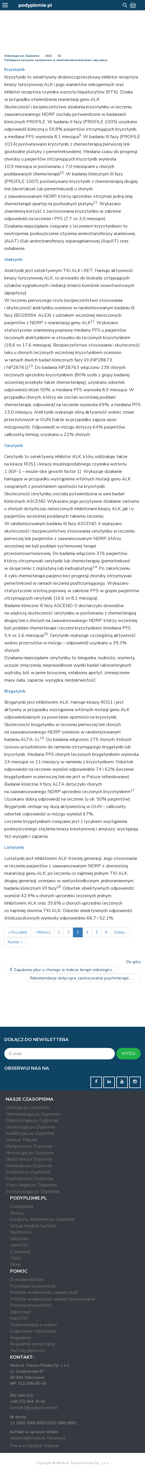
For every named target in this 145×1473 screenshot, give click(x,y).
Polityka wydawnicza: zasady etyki (44, 1292)
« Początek (17, 932)
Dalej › (120, 932)
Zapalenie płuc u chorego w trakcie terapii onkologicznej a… (64, 970)
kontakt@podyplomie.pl (33, 1408)
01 (59, 56)
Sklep (15, 1264)
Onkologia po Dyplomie (21, 56)
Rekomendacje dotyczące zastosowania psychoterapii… (84, 978)
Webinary (19, 1239)
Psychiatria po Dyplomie (30, 1178)
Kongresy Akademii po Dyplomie (42, 1219)
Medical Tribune (21, 1140)
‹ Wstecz (42, 932)
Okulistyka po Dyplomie (29, 1159)
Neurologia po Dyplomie (30, 1153)
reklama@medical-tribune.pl (37, 1438)
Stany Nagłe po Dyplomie (31, 1185)
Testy (16, 1258)
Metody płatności (27, 1350)
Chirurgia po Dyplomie (27, 1107)
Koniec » (15, 942)
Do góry (133, 962)
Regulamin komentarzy (32, 1344)
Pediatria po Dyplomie (28, 1172)
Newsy (17, 1213)
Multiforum (21, 1232)
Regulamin (20, 1338)
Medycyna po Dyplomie (29, 1146)
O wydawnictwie (26, 1279)
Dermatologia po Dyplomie (33, 1114)
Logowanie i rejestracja (33, 1331)
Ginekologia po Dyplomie (30, 1127)
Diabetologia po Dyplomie (32, 1120)
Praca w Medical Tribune (34, 1446)
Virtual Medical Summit (33, 1226)
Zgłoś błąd (20, 1312)
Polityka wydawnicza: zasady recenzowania (52, 1299)
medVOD (19, 1245)
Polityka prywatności (30, 1305)
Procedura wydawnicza (32, 1286)
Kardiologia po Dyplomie (30, 1133)
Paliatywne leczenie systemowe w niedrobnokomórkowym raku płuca (55, 60)
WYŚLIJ (128, 1053)
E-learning (20, 1252)
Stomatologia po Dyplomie (33, 1191)
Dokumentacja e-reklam (33, 1325)
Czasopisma (21, 1206)
